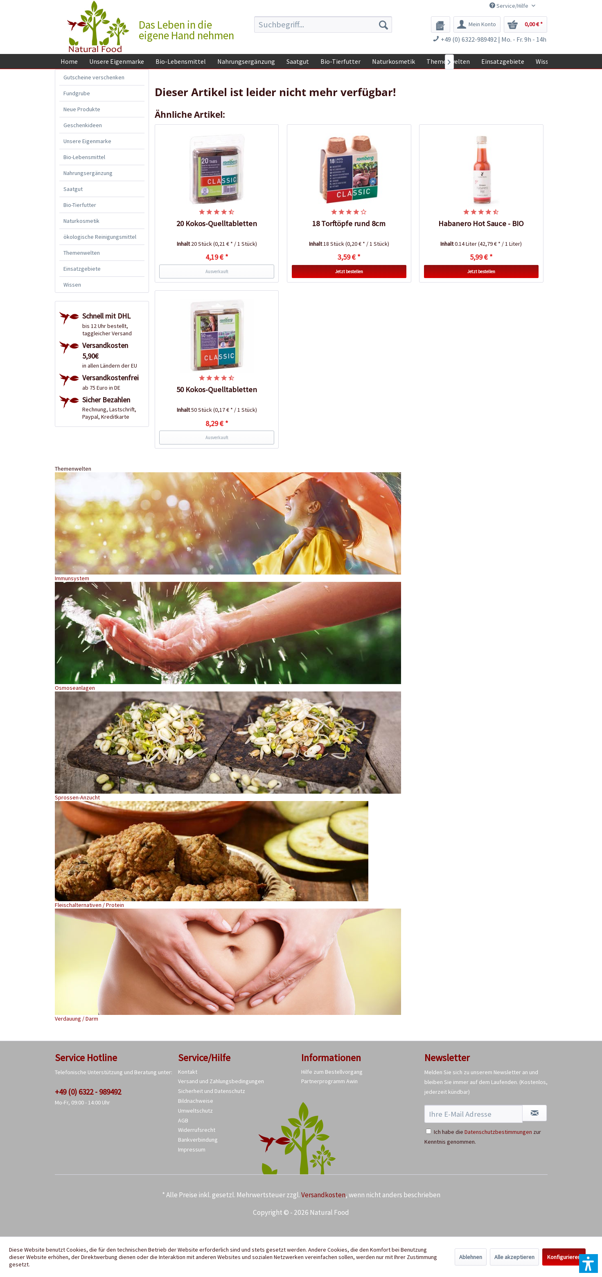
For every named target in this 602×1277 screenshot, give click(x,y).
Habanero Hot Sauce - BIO (481, 223)
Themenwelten (81, 252)
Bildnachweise (195, 1100)
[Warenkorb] (525, 24)
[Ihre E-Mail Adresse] (473, 1114)
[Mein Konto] (477, 24)
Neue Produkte (81, 109)
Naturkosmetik (81, 220)
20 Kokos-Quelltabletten (216, 223)
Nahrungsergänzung (88, 173)
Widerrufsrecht (196, 1129)
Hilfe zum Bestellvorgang (332, 1071)
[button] (588, 1263)
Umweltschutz (195, 1110)
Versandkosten (323, 1194)
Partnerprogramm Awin (329, 1081)
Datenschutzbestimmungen (498, 1132)
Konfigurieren (564, 1257)
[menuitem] (323, 24)
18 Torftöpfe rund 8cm (349, 223)
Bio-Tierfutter (79, 205)
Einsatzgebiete (82, 268)
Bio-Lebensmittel (84, 157)
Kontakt (187, 1071)
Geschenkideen (82, 125)
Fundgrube (76, 93)
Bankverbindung (198, 1139)
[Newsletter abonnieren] (534, 1113)
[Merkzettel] (440, 24)
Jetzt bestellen (349, 271)
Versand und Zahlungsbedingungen (221, 1081)
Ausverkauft (216, 271)
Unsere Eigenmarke (87, 141)
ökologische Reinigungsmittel (99, 236)
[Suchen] (383, 24)
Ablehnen (470, 1257)
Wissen (72, 284)
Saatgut (73, 189)
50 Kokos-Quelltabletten (216, 389)
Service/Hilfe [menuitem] (509, 5)
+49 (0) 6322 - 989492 (88, 1092)
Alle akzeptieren (514, 1257)
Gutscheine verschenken (93, 77)
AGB (183, 1120)
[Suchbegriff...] (323, 24)
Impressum (191, 1149)
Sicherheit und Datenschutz (211, 1091)
